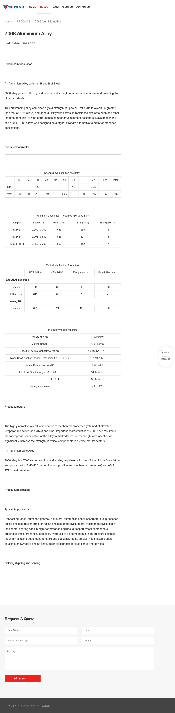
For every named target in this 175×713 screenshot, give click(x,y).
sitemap (46, 705)
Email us (165, 352)
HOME (32, 7)
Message (165, 359)
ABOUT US (67, 7)
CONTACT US (83, 7)
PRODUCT (44, 7)
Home (8, 21)
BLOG (56, 7)
